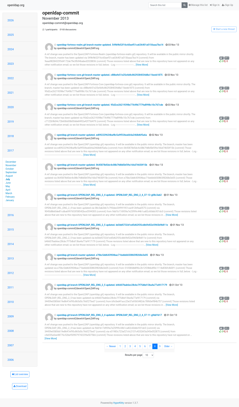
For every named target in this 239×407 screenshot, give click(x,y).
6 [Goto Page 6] (145, 346)
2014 (10, 244)
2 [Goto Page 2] (125, 346)
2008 (10, 330)
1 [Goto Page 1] (120, 346)
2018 (10, 136)
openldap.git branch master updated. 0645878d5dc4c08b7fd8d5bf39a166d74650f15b (100, 164)
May (8, 186)
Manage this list (198, 5)
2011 (10, 287)
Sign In (215, 5)
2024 (10, 49)
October (10, 168)
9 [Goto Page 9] (159, 346)
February (10, 196)
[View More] (142, 64)
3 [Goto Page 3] (130, 346)
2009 (10, 316)
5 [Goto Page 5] (140, 346)
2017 (10, 150)
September (11, 172)
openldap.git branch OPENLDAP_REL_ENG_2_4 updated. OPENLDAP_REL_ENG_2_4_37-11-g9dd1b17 (108, 315)
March (9, 193)
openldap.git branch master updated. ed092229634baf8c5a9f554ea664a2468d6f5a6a (100, 135)
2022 (10, 78)
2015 (10, 229)
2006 (10, 359)
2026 (10, 20)
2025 (10, 34)
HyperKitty (118, 403)
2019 (10, 121)
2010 (10, 302)
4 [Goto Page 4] (135, 346)
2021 (10, 92)
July (8, 179)
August (9, 175)
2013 (10, 258)
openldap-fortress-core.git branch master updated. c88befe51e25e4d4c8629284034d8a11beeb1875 (108, 75)
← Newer (111, 346)
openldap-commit (60, 13)
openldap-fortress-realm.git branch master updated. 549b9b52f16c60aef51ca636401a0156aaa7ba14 (108, 44)
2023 (10, 63)
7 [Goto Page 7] (150, 346)
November (11, 165)
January (10, 200)
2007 (10, 345)
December (11, 162)
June (8, 182)
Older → (168, 346)
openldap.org (15, 5)
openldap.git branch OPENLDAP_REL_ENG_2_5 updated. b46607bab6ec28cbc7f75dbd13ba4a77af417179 (110, 285)
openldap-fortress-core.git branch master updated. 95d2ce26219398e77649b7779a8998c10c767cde (108, 104)
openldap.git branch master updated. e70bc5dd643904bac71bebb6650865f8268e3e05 (101, 255)
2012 (10, 273)
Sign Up (227, 5)
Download (20, 386)
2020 (10, 107)
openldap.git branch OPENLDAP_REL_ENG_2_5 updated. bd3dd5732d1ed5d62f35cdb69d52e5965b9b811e (111, 225)
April (8, 189)
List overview (20, 374)
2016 (10, 215)
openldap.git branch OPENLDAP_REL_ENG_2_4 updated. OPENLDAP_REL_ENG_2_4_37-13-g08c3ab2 (108, 195)
